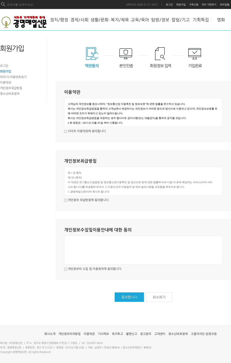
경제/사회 (79, 20)
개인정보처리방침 (69, 333)
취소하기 (159, 297)
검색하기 (3, 4)
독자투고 (117, 333)
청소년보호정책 (9, 93)
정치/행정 (59, 20)
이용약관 (5, 82)
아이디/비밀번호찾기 (13, 77)
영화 (221, 20)
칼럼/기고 (181, 20)
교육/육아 (140, 20)
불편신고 (131, 333)
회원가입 (181, 4)
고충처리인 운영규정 (204, 333)
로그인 (169, 4)
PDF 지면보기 (209, 4)
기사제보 (103, 333)
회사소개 (49, 333)
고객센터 (159, 333)
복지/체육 (120, 20)
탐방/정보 (160, 20)
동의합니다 (129, 297)
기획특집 (201, 20)
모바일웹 (224, 4)
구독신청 (193, 4)
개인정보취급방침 (11, 88)
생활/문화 (99, 20)
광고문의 (145, 333)
